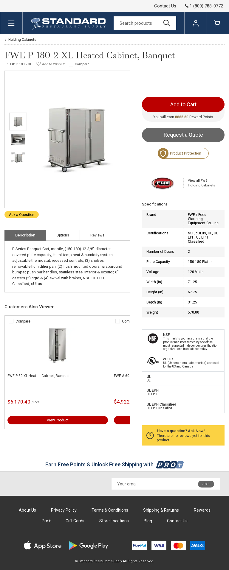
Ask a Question (21, 215)
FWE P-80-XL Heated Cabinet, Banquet (38, 376)
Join (206, 484)
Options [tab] (62, 235)
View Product (58, 420)
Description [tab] (25, 235)
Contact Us (165, 6)
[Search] (145, 23)
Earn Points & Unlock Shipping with (114, 464)
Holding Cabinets (22, 40)
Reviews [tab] (97, 235)
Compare (82, 64)
